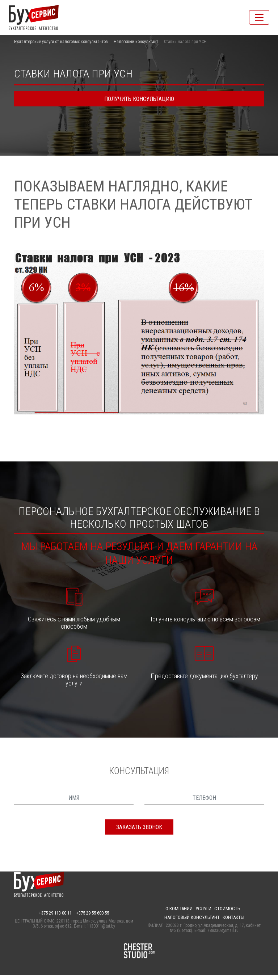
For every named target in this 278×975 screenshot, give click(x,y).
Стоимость (227, 908)
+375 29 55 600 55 (92, 913)
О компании (179, 908)
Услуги (203, 908)
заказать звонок (139, 827)
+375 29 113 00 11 (55, 913)
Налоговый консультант (136, 41)
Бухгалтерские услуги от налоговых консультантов (61, 41)
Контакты (233, 917)
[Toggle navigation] (259, 17)
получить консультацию (139, 99)
